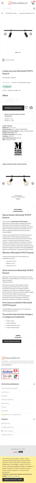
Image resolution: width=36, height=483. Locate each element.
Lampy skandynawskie (12, 327)
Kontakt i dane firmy (7, 434)
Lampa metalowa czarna (13, 325)
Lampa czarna (10, 321)
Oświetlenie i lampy (11, 13)
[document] (18, 470)
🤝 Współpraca (5, 414)
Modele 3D (4, 411)
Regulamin (4, 396)
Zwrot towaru (5, 392)
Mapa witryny (5, 403)
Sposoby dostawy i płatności (9, 388)
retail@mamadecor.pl (7, 427)
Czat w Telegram (7, 431)
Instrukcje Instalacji (8, 60)
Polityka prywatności (7, 399)
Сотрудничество (16, 414)
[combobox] (18, 8)
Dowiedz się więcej (13, 476)
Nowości (3, 407)
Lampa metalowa (11, 323)
